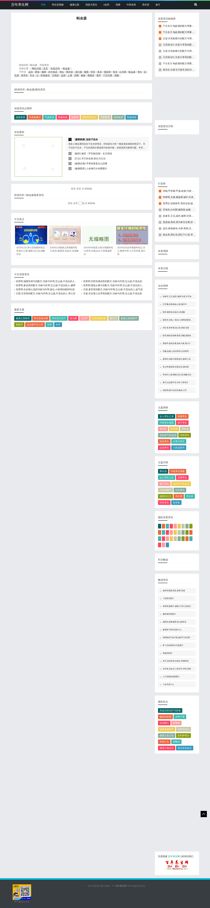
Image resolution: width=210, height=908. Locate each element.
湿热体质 (118, 117)
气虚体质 (49, 117)
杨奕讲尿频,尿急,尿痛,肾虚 (174, 590)
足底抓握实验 (99, 318)
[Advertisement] (81, 42)
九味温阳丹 (179, 447)
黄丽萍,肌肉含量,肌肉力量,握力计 (177, 343)
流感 (16, 75)
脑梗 (43, 72)
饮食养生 (164, 441)
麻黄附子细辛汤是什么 (172, 630)
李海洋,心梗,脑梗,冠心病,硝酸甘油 (177, 375)
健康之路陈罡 (23, 318)
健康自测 (80, 163)
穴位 (77, 158)
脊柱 (139, 72)
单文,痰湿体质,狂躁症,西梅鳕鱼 (176, 661)
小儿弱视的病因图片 (171, 676)
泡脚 (118, 4)
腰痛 (86, 72)
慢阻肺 (107, 72)
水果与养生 (179, 441)
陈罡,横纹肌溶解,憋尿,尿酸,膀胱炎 (177, 335)
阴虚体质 (62, 117)
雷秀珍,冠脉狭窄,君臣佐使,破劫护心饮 (182, 203)
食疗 (158, 4)
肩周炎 (24, 75)
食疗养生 (182, 422)
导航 (43, 4)
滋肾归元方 (165, 496)
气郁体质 (105, 117)
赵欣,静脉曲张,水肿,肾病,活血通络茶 (182, 228)
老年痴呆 (52, 72)
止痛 (69, 75)
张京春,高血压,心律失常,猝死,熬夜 (177, 669)
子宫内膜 (107, 75)
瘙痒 (98, 75)
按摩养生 (182, 416)
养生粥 (174, 428)
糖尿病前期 (165, 716)
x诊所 (106, 4)
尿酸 (116, 75)
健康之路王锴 (167, 735)
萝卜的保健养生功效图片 (173, 645)
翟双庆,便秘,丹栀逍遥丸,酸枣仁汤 (177, 359)
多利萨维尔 (183, 735)
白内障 (122, 72)
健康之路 (74, 4)
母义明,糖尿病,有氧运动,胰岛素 (176, 367)
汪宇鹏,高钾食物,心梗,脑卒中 (175, 304)
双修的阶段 (167, 653)
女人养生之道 (167, 416)
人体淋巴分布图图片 (96, 168)
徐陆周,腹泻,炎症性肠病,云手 (175, 390)
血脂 (63, 75)
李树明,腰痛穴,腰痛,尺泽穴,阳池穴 (177, 606)
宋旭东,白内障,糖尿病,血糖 (177, 209)
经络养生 (184, 435)
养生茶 (145, 4)
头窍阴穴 (164, 723)
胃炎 (115, 72)
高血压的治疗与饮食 (170, 710)
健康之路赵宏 (167, 748)
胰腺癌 (90, 75)
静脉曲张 (45, 75)
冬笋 (49, 324)
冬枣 (58, 324)
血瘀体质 (20, 117)
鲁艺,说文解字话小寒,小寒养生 (175, 382)
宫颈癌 (55, 75)
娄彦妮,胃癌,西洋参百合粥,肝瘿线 (180, 222)
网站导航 (36, 68)
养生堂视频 (58, 4)
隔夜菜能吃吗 (167, 729)
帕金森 (66, 68)
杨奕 (77, 153)
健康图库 (80, 168)
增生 (61, 72)
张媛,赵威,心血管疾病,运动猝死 (176, 351)
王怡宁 (84, 318)
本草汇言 (164, 741)
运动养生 (164, 447)
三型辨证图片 (168, 598)
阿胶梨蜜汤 (183, 729)
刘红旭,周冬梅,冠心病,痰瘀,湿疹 (176, 328)
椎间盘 (69, 72)
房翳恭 (176, 741)
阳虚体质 (131, 117)
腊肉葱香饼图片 (169, 614)
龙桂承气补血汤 (168, 435)
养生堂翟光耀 (41, 318)
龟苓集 (176, 502)
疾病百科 (55, 68)
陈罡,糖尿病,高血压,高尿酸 (174, 312)
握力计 (113, 318)
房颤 (76, 75)
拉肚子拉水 (92, 139)
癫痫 (83, 75)
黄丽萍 (19, 324)
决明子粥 (180, 716)
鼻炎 (99, 72)
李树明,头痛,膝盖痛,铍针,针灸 (178, 197)
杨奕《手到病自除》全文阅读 (96, 153)
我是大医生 (91, 4)
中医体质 (131, 4)
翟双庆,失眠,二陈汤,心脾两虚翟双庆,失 (179, 320)
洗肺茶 (74, 117)
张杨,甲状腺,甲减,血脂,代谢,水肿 (180, 191)
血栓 (30, 72)
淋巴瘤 (78, 72)
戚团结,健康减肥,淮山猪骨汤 (174, 622)
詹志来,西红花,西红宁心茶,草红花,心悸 (183, 234)
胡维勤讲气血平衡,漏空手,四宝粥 (176, 637)
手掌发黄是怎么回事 (96, 163)
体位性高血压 (185, 748)
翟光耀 (73, 318)
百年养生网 (19, 5)
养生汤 (185, 428)
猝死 (93, 72)
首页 (45, 68)
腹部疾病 (80, 139)
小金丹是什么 (168, 684)
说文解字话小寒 (35, 324)
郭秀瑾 (176, 723)
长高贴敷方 (35, 117)
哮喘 (37, 72)
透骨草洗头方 (89, 117)
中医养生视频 (167, 422)
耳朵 (32, 75)
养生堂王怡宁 (59, 318)
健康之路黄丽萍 (129, 318)
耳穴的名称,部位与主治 (93, 158)
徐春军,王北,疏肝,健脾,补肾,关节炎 (181, 216)
